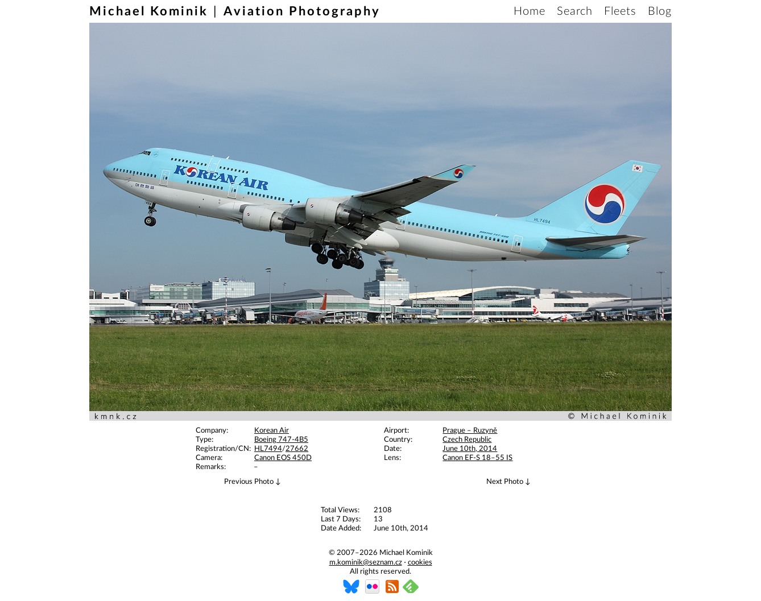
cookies (420, 562)
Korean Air (271, 430)
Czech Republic (466, 440)
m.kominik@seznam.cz (365, 562)
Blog (660, 11)
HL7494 (268, 449)
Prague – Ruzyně (469, 430)
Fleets (620, 11)
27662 (297, 449)
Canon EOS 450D (283, 458)
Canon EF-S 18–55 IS (477, 458)
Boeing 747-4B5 (281, 440)
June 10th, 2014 (469, 449)
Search (575, 11)
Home (529, 11)
